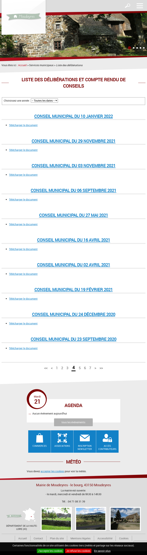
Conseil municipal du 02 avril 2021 (73, 264)
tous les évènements (73, 422)
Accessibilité (104, 538)
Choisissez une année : (17, 100)
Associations (62, 445)
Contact (38, 538)
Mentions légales (81, 538)
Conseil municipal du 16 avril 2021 (73, 240)
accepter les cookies (52, 471)
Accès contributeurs (107, 447)
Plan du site (57, 538)
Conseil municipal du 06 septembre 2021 (73, 190)
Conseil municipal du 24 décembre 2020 (73, 314)
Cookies (123, 538)
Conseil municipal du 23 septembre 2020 (73, 339)
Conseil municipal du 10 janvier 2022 (73, 116)
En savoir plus (102, 551)
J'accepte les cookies (50, 551)
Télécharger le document (23, 125)
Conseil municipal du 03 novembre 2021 (74, 165)
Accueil (22, 65)
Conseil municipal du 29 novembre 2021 (74, 141)
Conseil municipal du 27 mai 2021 (73, 215)
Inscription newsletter (85, 447)
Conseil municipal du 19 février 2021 (73, 289)
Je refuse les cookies (78, 551)
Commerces (40, 445)
